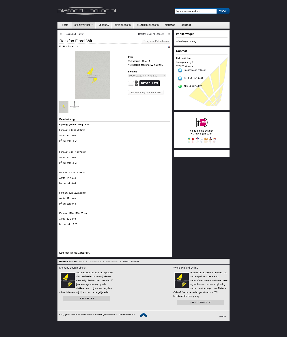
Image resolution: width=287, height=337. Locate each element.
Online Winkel (95, 261)
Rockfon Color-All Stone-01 (151, 34)
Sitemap (222, 316)
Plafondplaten (112, 261)
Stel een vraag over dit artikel (146, 92)
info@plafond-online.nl (195, 70)
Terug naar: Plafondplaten (156, 41)
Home (81, 261)
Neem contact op (200, 302)
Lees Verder (86, 298)
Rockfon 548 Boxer (74, 34)
